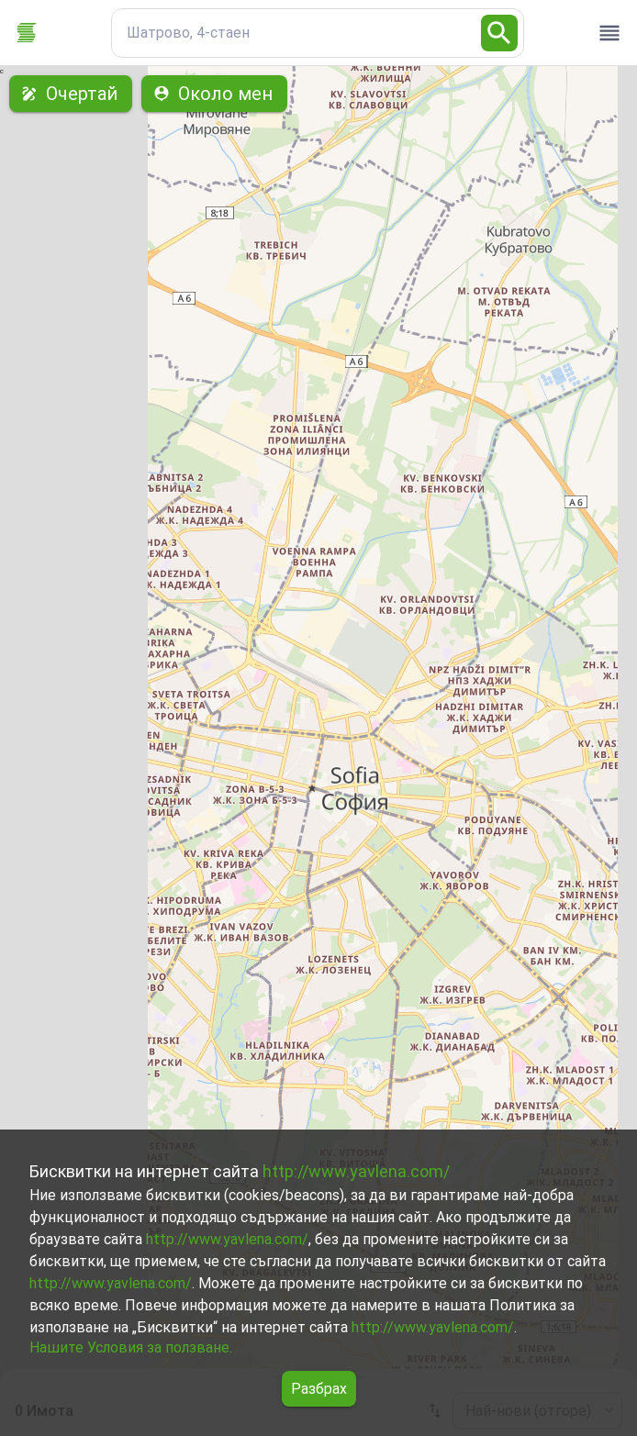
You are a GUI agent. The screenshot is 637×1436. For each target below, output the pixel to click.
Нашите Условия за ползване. (130, 1347)
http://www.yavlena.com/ (356, 1171)
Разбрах (319, 1389)
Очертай (70, 93)
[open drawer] (609, 33)
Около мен (214, 93)
